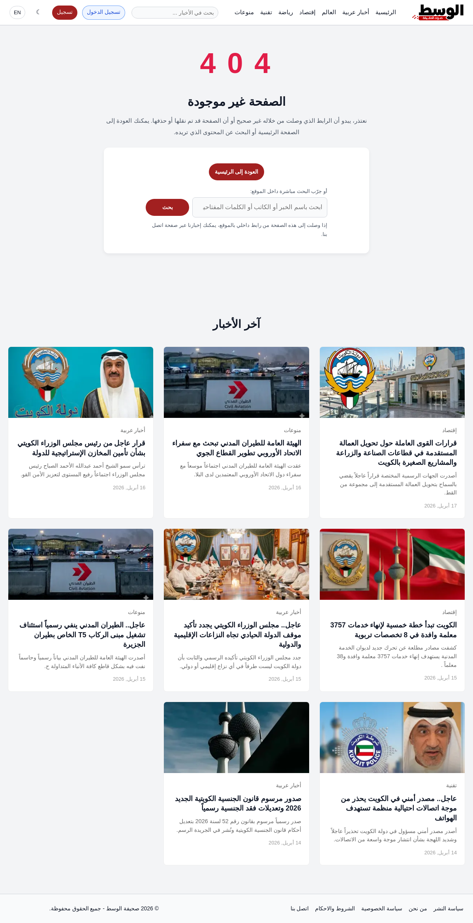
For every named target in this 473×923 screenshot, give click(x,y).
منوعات (244, 12)
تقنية (266, 12)
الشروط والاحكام (335, 908)
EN (17, 12)
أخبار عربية (355, 12)
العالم (329, 12)
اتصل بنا (300, 908)
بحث (167, 207)
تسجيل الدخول (103, 12)
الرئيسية (385, 12)
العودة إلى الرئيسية (237, 171)
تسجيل (65, 12)
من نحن (418, 908)
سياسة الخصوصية (381, 908)
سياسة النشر (449, 908)
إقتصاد (307, 12)
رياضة (285, 12)
